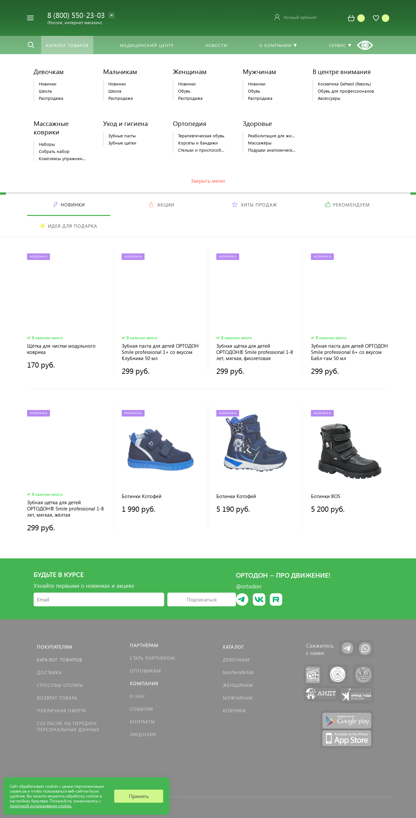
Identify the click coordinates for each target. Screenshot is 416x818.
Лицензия (143, 734)
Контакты (142, 722)
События (141, 709)
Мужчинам (238, 698)
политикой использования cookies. (41, 805)
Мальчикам (238, 672)
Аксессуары (329, 98)
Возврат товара (57, 698)
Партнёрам (144, 645)
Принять (139, 796)
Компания (144, 683)
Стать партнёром (152, 658)
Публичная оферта (61, 710)
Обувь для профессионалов (346, 91)
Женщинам (238, 685)
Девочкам (236, 660)
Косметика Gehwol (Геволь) (344, 83)
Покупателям (54, 647)
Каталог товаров (59, 660)
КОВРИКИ (234, 710)
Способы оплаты (60, 685)
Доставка (49, 672)
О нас (138, 696)
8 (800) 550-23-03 (76, 15)
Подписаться (202, 599)
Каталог (233, 647)
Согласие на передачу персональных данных (68, 726)
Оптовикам (145, 671)
